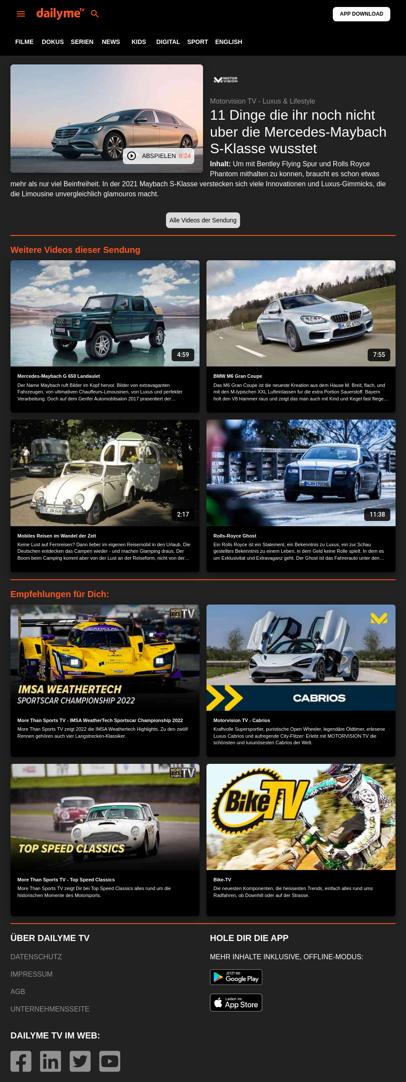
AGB (17, 991)
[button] (225, 80)
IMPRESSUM (31, 974)
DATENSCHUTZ (36, 957)
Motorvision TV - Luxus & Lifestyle (262, 101)
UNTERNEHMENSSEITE (49, 1009)
